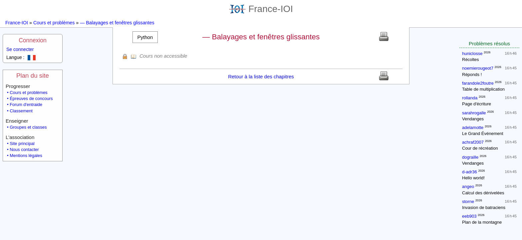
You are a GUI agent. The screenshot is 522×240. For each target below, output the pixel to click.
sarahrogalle (474, 112)
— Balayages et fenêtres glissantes (117, 22)
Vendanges (473, 118)
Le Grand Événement (482, 133)
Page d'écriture (476, 103)
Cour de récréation (480, 148)
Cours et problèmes (54, 22)
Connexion (33, 40)
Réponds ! (472, 74)
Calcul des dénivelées (483, 192)
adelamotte (472, 127)
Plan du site (32, 75)
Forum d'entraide (26, 104)
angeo (468, 186)
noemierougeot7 (477, 68)
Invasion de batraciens (483, 207)
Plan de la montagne (482, 222)
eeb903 (469, 216)
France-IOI (261, 9)
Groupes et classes (28, 127)
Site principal (22, 143)
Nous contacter (24, 149)
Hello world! (473, 177)
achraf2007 (473, 142)
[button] (145, 37)
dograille (470, 157)
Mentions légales (26, 155)
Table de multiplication (483, 89)
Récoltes (470, 59)
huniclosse (472, 53)
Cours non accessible (163, 56)
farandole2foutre (478, 83)
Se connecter (20, 49)
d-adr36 (469, 171)
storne (468, 201)
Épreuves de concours (31, 98)
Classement (21, 110)
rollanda (469, 97)
